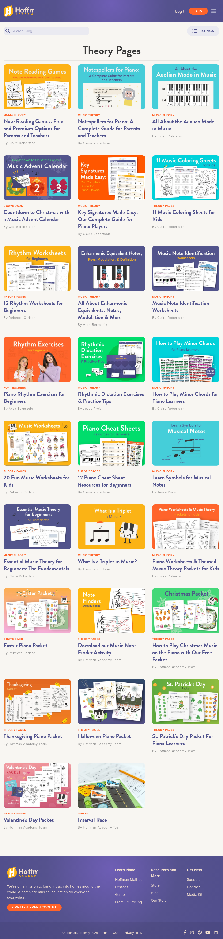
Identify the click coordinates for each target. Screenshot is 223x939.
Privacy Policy (133, 933)
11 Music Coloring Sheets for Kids (183, 215)
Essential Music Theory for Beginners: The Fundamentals (36, 565)
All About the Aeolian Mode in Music (183, 125)
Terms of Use (109, 933)
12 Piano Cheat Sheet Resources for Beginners (104, 481)
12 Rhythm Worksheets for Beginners (33, 306)
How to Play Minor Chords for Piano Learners (185, 397)
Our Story (158, 900)
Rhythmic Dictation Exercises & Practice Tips (111, 397)
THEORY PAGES (163, 206)
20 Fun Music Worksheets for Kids (36, 481)
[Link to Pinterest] (200, 933)
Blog (155, 892)
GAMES (83, 813)
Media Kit (194, 894)
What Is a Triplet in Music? (107, 561)
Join (198, 10)
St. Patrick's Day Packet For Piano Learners (182, 740)
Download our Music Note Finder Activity (107, 649)
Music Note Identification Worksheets (180, 306)
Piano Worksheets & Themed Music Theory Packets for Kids (185, 565)
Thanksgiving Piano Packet (33, 736)
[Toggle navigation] (213, 11)
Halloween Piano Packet (104, 736)
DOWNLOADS (13, 206)
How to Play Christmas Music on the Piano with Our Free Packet (184, 652)
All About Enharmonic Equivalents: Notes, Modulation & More (102, 310)
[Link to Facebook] (185, 933)
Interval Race (92, 820)
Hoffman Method (129, 879)
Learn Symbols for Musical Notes (181, 481)
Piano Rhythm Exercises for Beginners (34, 397)
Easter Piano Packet (25, 645)
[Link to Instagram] (192, 933)
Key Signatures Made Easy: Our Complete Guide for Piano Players (108, 219)
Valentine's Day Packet (29, 820)
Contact (193, 886)
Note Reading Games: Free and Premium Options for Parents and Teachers (33, 128)
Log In (181, 11)
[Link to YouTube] (207, 933)
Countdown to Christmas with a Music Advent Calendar (36, 215)
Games (120, 894)
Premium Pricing (128, 901)
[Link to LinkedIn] (216, 933)
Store (155, 885)
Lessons (121, 886)
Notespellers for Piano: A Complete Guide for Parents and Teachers (109, 128)
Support (193, 879)
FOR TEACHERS (15, 388)
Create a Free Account (34, 908)
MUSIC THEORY (15, 115)
